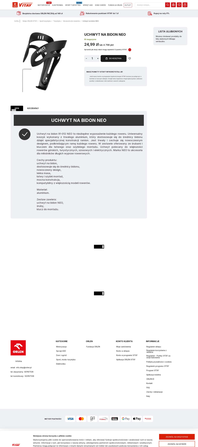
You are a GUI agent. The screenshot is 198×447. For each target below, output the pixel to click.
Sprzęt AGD (61, 351)
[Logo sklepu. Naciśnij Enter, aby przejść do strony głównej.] (22, 5)
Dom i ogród (61, 355)
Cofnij (16, 21)
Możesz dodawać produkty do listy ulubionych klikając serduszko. (169, 38)
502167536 (29, 376)
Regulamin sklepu (153, 347)
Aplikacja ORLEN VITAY (125, 359)
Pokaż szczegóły (133, 442)
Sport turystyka (45, 21)
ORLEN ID (150, 379)
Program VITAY (152, 370)
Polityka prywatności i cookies (159, 362)
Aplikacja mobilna (153, 375)
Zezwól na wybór (177, 432)
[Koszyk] (185, 4)
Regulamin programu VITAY (157, 366)
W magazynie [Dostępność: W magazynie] (90, 39)
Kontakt (149, 383)
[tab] (17, 108)
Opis (17, 108)
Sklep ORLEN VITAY (29, 21)
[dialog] (167, 4)
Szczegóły (33, 108)
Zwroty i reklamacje (154, 392)
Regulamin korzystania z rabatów (156, 351)
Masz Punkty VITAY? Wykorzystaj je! (104, 72)
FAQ (148, 387)
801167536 (28, 372)
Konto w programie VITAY (127, 355)
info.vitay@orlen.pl (24, 367)
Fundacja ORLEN (93, 347)
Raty (148, 396)
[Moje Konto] (173, 4)
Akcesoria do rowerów (71, 21)
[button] (152, 4)
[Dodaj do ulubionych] (130, 58)
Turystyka (57, 21)
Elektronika (60, 364)
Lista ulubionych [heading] (170, 31)
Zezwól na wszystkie (177, 425)
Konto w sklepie (123, 351)
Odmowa (176, 439)
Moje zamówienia (123, 347)
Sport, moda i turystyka (65, 359)
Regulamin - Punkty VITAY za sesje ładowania (158, 357)
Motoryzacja (61, 347)
